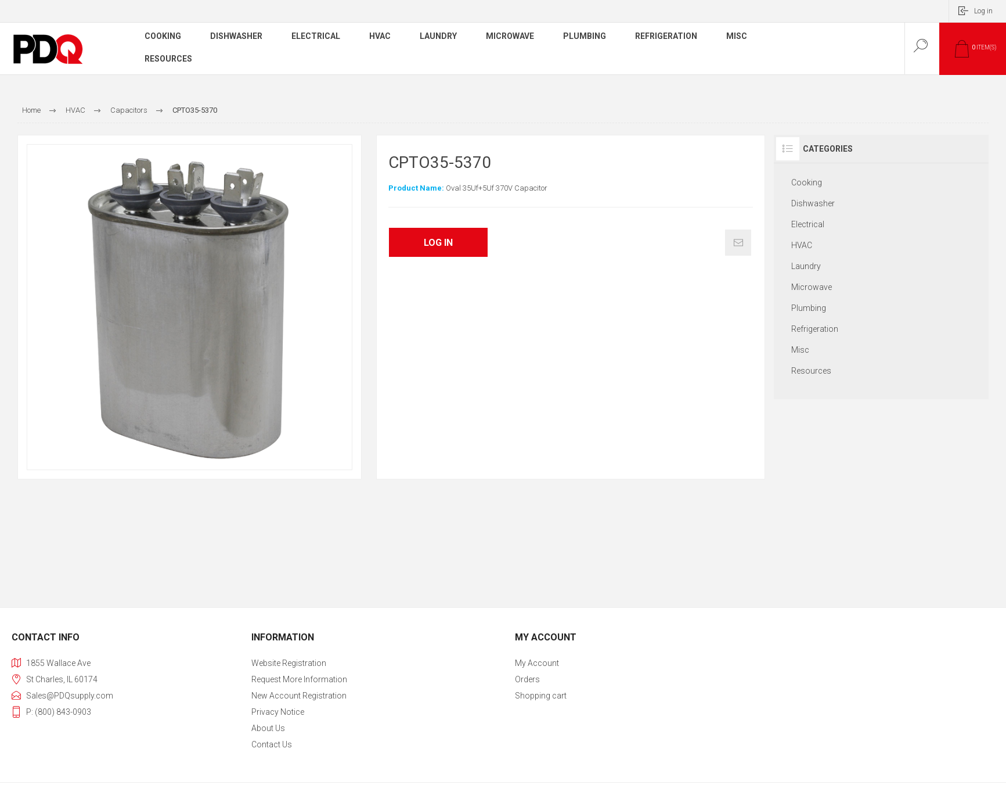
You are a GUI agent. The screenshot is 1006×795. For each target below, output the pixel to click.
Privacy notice (277, 712)
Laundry (806, 266)
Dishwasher (813, 203)
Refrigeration (814, 329)
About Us (268, 728)
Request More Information (299, 679)
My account (537, 663)
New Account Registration (299, 695)
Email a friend (738, 243)
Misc (800, 349)
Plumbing (808, 308)
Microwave (811, 287)
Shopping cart (541, 695)
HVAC (801, 245)
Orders (527, 679)
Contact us (271, 744)
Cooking (806, 182)
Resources (811, 370)
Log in (983, 11)
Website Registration (288, 663)
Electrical (807, 224)
